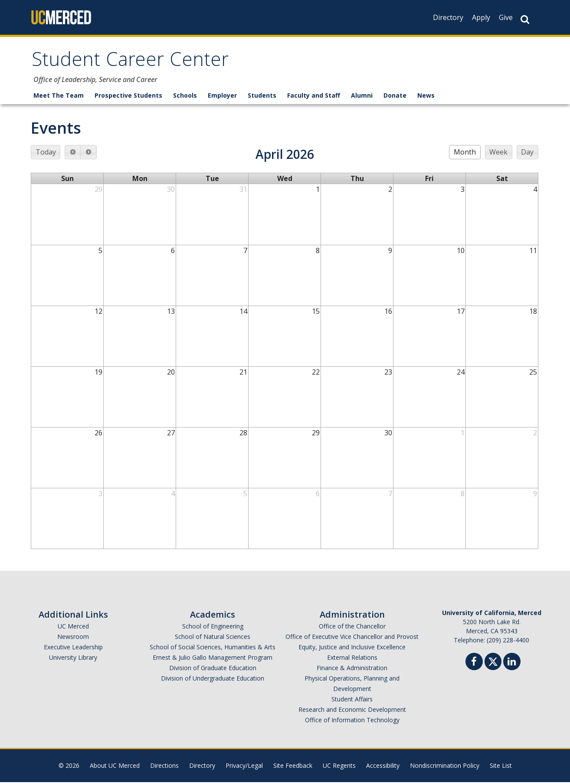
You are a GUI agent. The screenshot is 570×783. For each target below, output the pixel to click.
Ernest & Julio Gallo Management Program (212, 658)
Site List (501, 766)
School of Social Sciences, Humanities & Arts (212, 648)
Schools (185, 96)
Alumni (362, 96)
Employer (222, 96)
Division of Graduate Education (212, 669)
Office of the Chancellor (352, 627)
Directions (164, 766)
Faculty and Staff (313, 96)
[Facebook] (474, 663)
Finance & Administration (352, 669)
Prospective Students (128, 96)
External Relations (352, 658)
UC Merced (73, 627)
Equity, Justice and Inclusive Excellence (352, 648)
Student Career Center (132, 62)
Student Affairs (352, 700)
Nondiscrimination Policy (444, 766)
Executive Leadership (73, 648)
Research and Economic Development (352, 710)
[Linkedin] (512, 663)
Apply (481, 17)
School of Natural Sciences (212, 637)
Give (506, 17)
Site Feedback (292, 766)
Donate (394, 96)
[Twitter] (493, 661)
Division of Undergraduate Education (212, 679)
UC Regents (339, 766)
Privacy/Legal (244, 766)
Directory (448, 17)
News (426, 96)
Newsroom (73, 637)
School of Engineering (212, 627)
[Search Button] (525, 19)
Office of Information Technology (352, 721)
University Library (73, 658)
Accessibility (383, 766)
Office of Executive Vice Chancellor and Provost (352, 637)
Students (262, 96)
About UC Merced (115, 766)
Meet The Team (58, 96)
